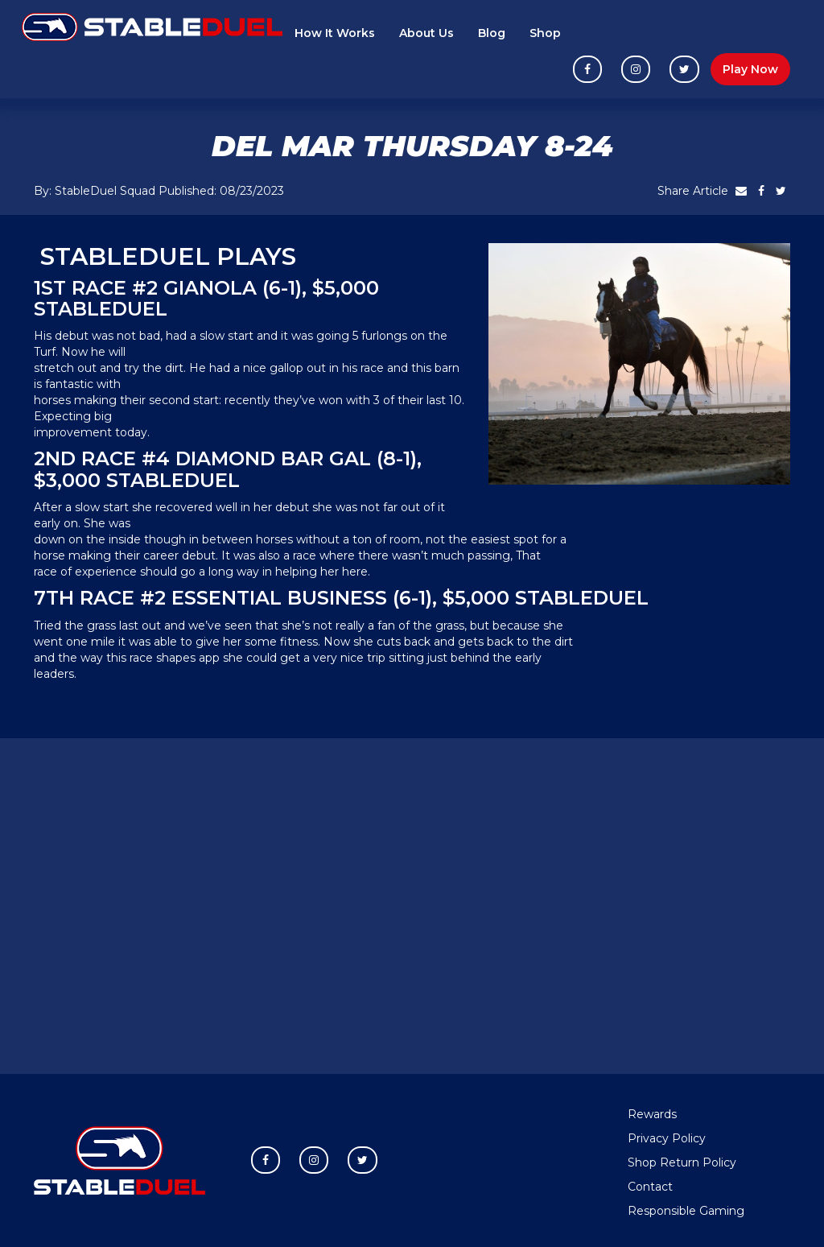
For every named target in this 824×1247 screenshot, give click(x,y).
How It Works (335, 33)
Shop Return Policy (682, 1162)
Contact (650, 1186)
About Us (426, 33)
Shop (545, 33)
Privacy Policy (667, 1138)
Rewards (652, 1114)
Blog (491, 33)
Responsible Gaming (686, 1211)
